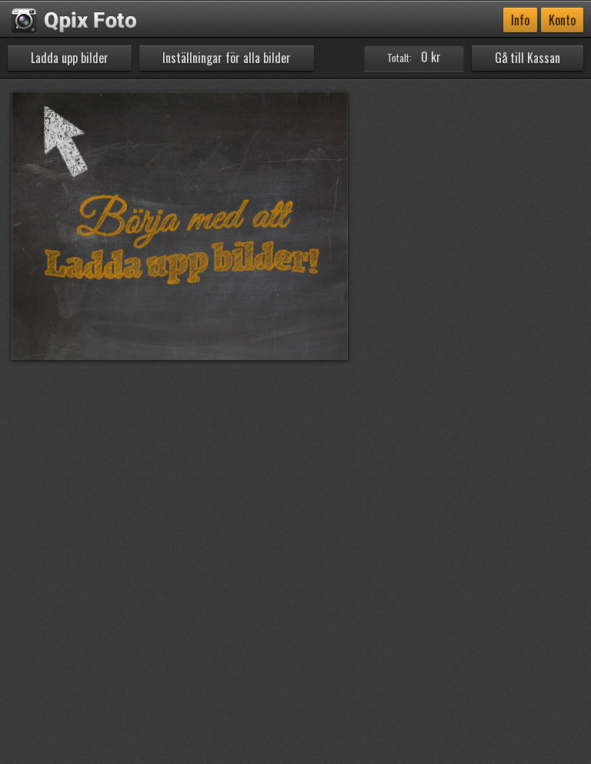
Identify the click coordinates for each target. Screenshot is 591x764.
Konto (562, 20)
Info (520, 20)
